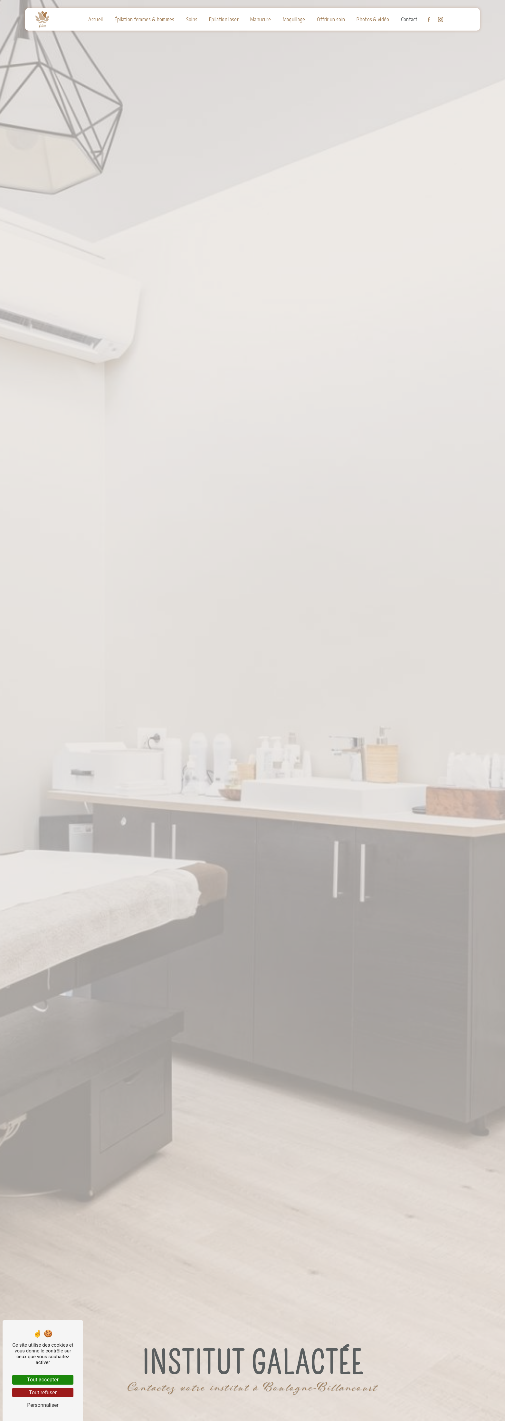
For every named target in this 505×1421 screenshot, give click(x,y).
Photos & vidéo (373, 19)
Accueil (95, 19)
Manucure (260, 19)
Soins (192, 19)
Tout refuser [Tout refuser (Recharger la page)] (43, 1392)
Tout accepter (43, 1380)
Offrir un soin (331, 19)
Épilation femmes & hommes (145, 19)
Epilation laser (224, 19)
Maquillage (294, 19)
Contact (409, 19)
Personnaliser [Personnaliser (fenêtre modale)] (43, 1405)
